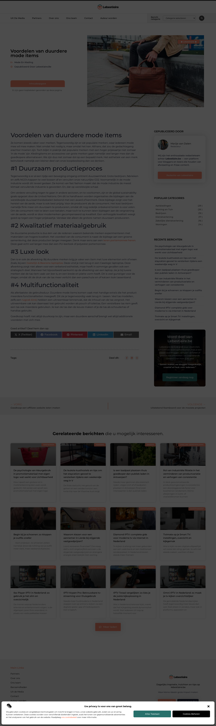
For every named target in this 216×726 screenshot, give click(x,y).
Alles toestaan (152, 714)
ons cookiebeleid (69, 717)
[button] (208, 706)
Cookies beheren (191, 714)
